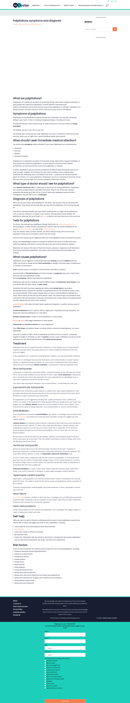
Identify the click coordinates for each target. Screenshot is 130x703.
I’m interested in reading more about (57, 658)
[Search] (115, 29)
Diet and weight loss (53, 665)
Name (47, 631)
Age (46, 645)
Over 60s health (51, 686)
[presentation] (60, 695)
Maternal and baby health (55, 679)
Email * (47, 638)
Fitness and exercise (53, 667)
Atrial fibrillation (19, 304)
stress (23, 320)
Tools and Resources (52, 5)
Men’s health (50, 663)
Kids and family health (54, 677)
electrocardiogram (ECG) (66, 224)
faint (44, 216)
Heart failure (17, 497)
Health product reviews (54, 688)
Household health (52, 674)
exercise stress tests (25, 229)
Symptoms (38, 24)
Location (47, 652)
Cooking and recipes (53, 670)
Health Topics (69, 5)
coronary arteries (49, 229)
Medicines (36, 5)
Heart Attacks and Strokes (27, 24)
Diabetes (49, 681)
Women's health (51, 661)
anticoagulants (21, 417)
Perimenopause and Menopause (90, 5)
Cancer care (50, 683)
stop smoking (19, 529)
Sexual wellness (51, 672)
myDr (16, 24)
